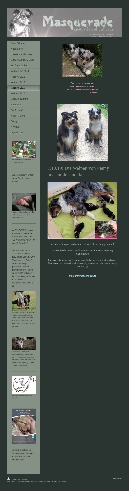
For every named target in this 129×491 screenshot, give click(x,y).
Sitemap (24, 479)
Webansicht (117, 478)
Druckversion (14, 479)
